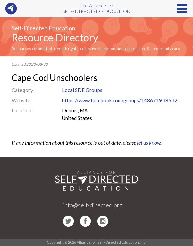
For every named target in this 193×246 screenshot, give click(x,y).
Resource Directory (55, 37)
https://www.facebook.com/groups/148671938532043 (122, 100)
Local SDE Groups (82, 90)
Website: (22, 100)
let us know (148, 142)
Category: (23, 90)
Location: (22, 110)
